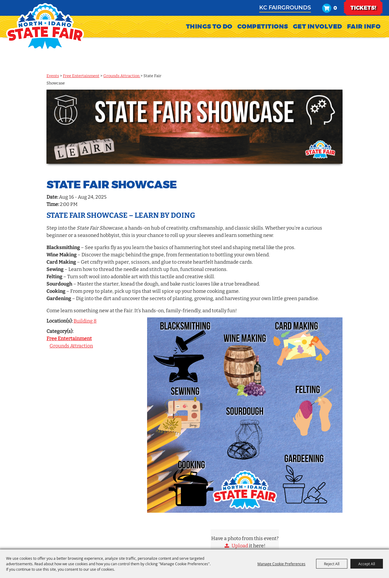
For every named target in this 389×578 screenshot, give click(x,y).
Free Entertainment (81, 76)
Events (52, 76)
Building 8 (85, 321)
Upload (240, 546)
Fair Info (364, 32)
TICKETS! (363, 11)
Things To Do (209, 32)
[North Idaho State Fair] (45, 26)
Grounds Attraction (121, 76)
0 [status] (335, 11)
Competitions (262, 32)
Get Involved (317, 32)
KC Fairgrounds (285, 10)
